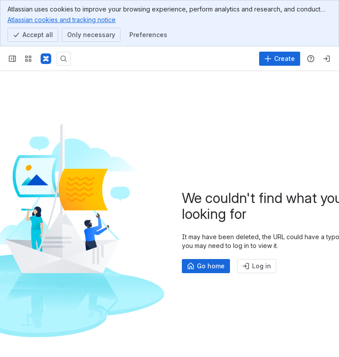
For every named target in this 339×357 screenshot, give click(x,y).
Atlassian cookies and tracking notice (62, 19)
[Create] (279, 59)
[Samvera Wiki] (46, 59)
